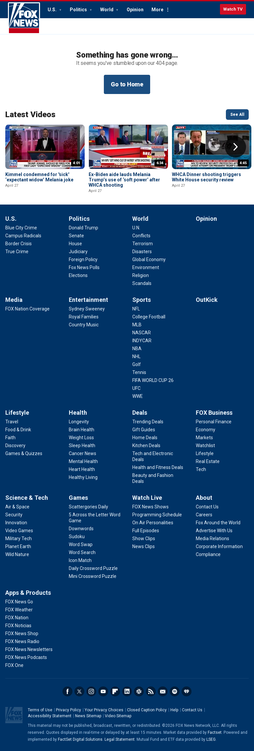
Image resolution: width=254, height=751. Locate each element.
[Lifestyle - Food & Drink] (18, 429)
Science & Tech (26, 497)
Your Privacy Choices (104, 710)
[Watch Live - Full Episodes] (145, 530)
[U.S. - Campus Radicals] (23, 235)
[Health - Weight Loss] (81, 437)
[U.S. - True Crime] (16, 251)
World (107, 9)
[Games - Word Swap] (81, 544)
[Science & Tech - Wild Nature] (17, 554)
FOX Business (214, 412)
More (157, 9)
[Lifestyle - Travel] (11, 421)
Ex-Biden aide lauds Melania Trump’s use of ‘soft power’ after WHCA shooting (124, 180)
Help (174, 710)
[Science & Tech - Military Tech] (18, 538)
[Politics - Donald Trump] (83, 227)
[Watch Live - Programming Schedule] (157, 514)
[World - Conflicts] (141, 235)
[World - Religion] (140, 275)
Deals (139, 412)
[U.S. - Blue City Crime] (21, 227)
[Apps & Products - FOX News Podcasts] (26, 657)
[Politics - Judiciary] (78, 251)
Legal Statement (120, 739)
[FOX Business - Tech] (201, 469)
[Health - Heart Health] (82, 469)
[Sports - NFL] (136, 308)
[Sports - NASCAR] (141, 332)
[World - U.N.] (136, 227)
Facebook (67, 691)
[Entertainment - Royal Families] (84, 316)
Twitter (79, 691)
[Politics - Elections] (78, 275)
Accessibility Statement (49, 716)
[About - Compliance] (208, 554)
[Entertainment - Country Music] (84, 324)
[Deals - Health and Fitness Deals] (157, 467)
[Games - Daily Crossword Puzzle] (93, 568)
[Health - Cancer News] (82, 453)
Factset (215, 732)
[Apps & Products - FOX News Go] (19, 601)
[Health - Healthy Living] (83, 477)
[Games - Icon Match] (80, 560)
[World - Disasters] (142, 251)
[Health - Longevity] (79, 421)
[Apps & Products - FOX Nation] (16, 617)
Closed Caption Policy (147, 710)
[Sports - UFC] (136, 388)
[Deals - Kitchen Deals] (146, 445)
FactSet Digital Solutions (80, 739)
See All (237, 114)
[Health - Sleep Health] (82, 445)
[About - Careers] (204, 514)
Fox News (24, 18)
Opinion (135, 9)
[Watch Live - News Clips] (143, 546)
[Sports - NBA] (137, 348)
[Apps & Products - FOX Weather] (19, 609)
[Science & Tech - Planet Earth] (18, 546)
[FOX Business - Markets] (204, 437)
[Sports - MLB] (137, 324)
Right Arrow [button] (235, 147)
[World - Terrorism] (142, 243)
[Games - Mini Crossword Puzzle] (92, 576)
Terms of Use (40, 710)
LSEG (211, 739)
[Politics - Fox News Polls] (84, 267)
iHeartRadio (186, 691)
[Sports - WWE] (137, 396)
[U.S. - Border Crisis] (18, 243)
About (204, 497)
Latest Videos (30, 114)
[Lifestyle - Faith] (10, 437)
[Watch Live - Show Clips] (143, 538)
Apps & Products (28, 592)
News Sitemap (88, 716)
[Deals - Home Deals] (144, 437)
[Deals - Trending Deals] (147, 421)
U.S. (53, 9)
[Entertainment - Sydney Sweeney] (87, 308)
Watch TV (233, 9)
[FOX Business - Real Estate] (208, 461)
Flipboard (115, 691)
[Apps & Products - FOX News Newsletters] (29, 649)
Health (78, 412)
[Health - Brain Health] (81, 429)
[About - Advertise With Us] (214, 530)
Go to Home (127, 84)
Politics (79, 9)
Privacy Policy (68, 710)
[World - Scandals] (141, 283)
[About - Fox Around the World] (218, 522)
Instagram (91, 691)
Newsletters (163, 691)
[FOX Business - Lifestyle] (205, 453)
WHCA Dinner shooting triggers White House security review (206, 177)
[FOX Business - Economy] (205, 429)
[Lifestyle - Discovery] (15, 445)
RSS (151, 691)
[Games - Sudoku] (77, 536)
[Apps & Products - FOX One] (14, 665)
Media (13, 299)
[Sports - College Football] (148, 316)
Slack (139, 691)
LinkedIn (127, 691)
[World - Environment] (145, 267)
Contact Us (192, 710)
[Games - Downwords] (81, 528)
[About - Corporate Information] (219, 546)
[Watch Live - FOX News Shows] (150, 506)
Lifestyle (17, 412)
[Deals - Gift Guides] (143, 429)
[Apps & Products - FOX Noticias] (18, 625)
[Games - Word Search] (82, 552)
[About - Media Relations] (212, 538)
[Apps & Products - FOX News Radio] (22, 641)
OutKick (207, 299)
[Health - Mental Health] (83, 461)
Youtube (103, 691)
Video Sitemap (118, 716)
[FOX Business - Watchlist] (205, 445)
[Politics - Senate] (76, 235)
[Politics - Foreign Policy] (83, 259)
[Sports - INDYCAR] (141, 340)
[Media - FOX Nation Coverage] (27, 308)
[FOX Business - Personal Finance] (214, 421)
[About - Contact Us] (207, 506)
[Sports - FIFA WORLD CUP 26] (153, 380)
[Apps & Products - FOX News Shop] (21, 633)
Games (78, 497)
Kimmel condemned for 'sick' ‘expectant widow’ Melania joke (39, 177)
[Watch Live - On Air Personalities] (152, 522)
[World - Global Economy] (149, 259)
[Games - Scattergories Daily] (88, 506)
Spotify (175, 691)
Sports (141, 299)
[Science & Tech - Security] (13, 514)
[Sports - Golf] (136, 364)
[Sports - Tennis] (139, 372)
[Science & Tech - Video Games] (19, 530)
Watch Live (147, 497)
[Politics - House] (75, 243)
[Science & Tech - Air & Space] (17, 506)
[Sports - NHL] (136, 356)
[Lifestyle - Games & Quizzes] (23, 453)
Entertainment (88, 299)
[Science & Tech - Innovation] (16, 522)
